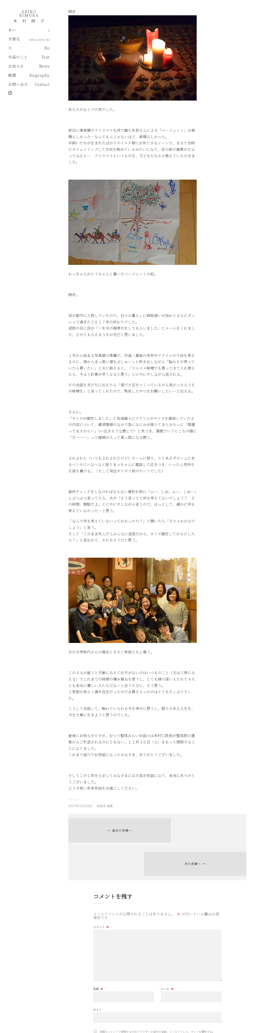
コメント (101, 896)
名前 (98, 958)
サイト (97, 978)
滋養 (110, 806)
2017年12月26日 (80, 806)
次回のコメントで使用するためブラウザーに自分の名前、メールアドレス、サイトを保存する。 (157, 1001)
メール (167, 958)
